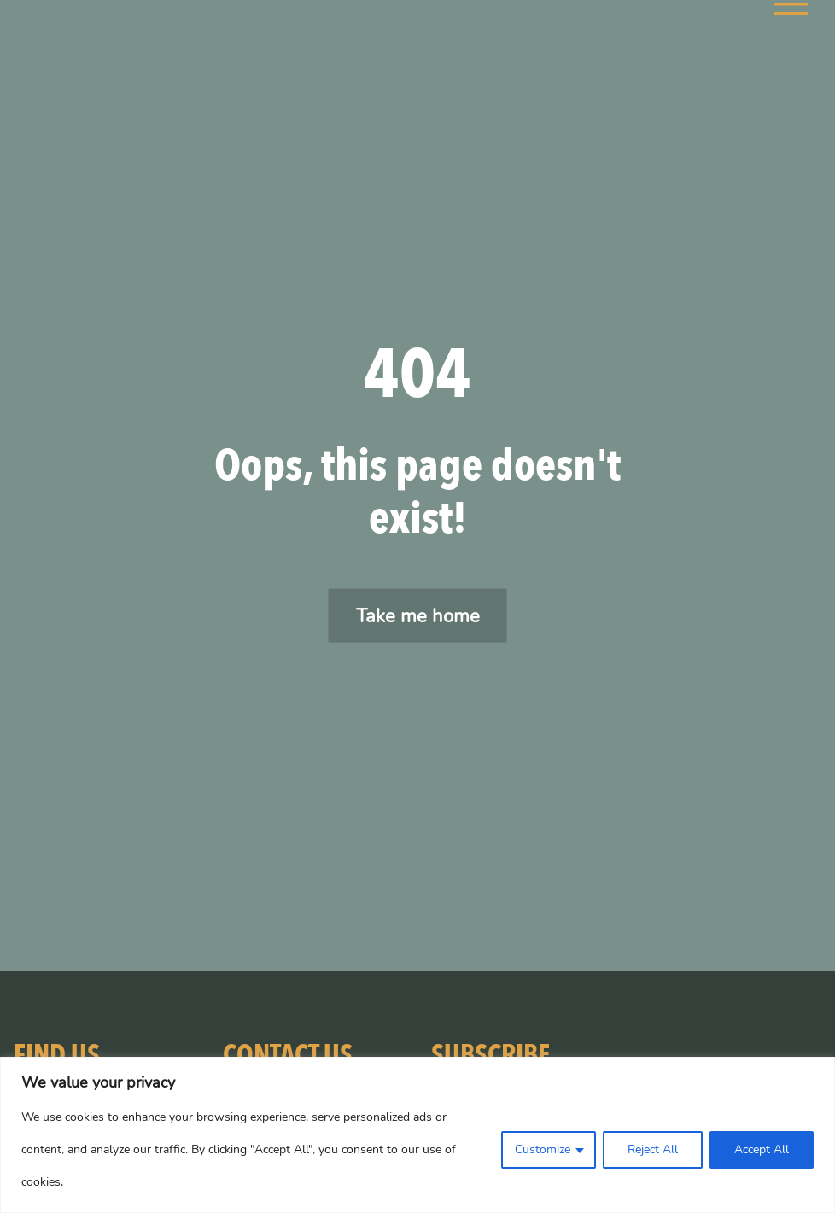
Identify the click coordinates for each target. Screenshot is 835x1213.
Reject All (653, 1149)
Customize (542, 1149)
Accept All (761, 1149)
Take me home (418, 616)
